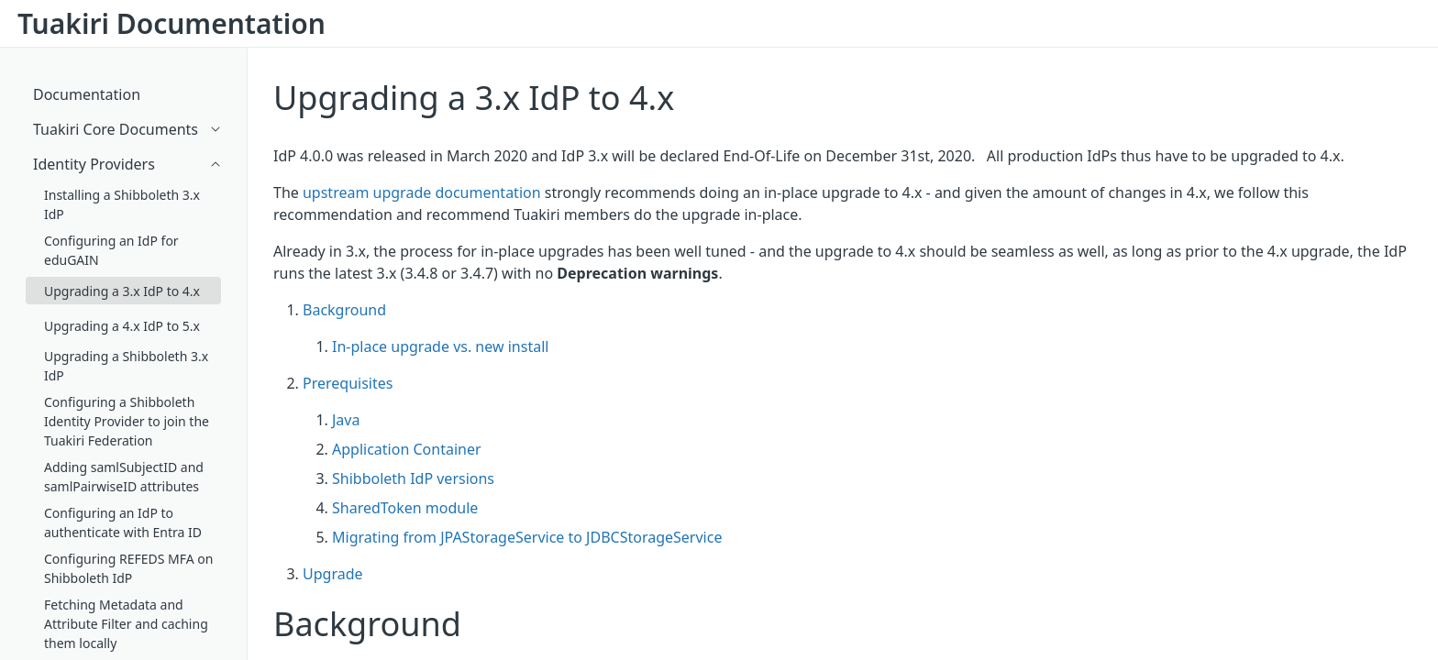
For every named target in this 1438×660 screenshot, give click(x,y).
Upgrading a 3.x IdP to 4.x (473, 97)
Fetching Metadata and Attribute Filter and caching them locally (126, 624)
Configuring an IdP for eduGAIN (111, 250)
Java (346, 420)
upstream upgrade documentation (422, 192)
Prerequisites (348, 383)
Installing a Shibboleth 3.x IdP (122, 204)
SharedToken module (405, 508)
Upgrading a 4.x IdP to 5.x (122, 326)
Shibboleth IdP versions (413, 478)
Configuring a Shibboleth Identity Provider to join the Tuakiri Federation (126, 421)
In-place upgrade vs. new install (440, 346)
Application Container (406, 449)
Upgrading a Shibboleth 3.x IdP (126, 365)
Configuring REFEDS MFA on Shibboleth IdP (128, 568)
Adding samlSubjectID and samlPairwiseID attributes (124, 476)
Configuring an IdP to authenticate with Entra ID (123, 522)
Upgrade (333, 574)
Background (344, 310)
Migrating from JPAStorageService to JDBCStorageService (527, 537)
